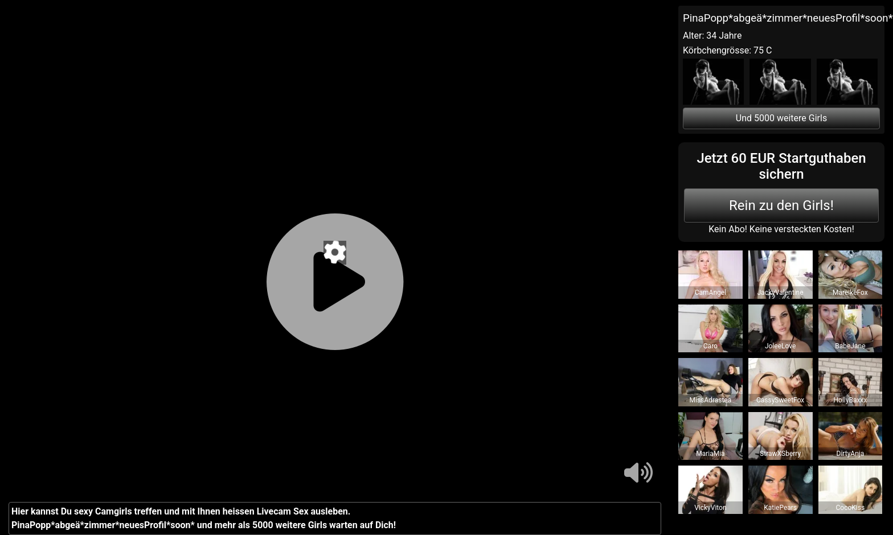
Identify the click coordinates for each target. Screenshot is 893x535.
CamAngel (710, 293)
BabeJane (850, 346)
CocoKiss (850, 508)
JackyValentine (780, 293)
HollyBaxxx (850, 400)
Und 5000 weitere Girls (781, 118)
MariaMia (710, 454)
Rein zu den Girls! (781, 205)
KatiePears (780, 508)
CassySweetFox (780, 400)
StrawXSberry (780, 454)
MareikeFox (850, 293)
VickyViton (710, 508)
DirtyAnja (851, 454)
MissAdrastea (711, 400)
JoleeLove (780, 346)
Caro (710, 346)
